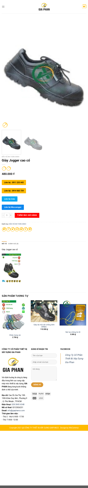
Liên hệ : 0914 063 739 (14, 191)
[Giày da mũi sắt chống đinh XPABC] (44, 311)
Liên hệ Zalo (9, 199)
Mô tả (4, 244)
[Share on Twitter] (12, 229)
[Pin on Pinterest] (21, 229)
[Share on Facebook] (8, 229)
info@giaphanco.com (16, 410)
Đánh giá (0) (13, 244)
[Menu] (3, 7)
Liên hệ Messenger (12, 207)
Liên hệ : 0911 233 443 (14, 182)
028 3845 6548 (18, 404)
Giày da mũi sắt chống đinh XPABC (44, 326)
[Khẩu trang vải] (15, 316)
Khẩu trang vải (15, 335)
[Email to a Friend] (17, 229)
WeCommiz (74, 428)
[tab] (4, 243)
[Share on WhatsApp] (4, 229)
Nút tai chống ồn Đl (73, 332)
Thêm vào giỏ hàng (27, 215)
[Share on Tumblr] (25, 229)
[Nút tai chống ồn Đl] (73, 314)
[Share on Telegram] (30, 229)
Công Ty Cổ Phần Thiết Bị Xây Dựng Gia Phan (74, 359)
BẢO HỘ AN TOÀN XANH (10, 157)
